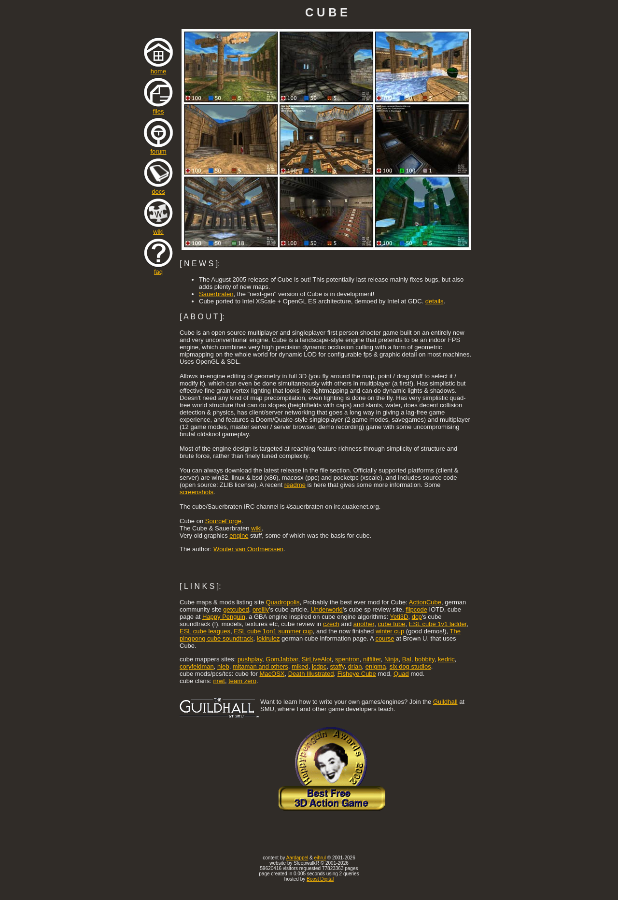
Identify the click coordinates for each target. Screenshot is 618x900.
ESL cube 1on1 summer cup (273, 631)
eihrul (319, 857)
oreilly (261, 609)
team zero (242, 681)
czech (331, 624)
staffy (337, 666)
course (384, 638)
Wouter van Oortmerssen (248, 549)
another (363, 624)
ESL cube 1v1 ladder (438, 624)
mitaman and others (260, 666)
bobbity (425, 659)
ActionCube (425, 602)
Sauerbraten (216, 294)
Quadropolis (282, 602)
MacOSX (271, 673)
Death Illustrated (311, 673)
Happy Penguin (223, 616)
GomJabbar (282, 659)
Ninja (391, 659)
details (434, 301)
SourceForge (223, 521)
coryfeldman (197, 666)
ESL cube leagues (205, 631)
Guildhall (445, 701)
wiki (158, 228)
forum (158, 148)
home (158, 68)
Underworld (326, 609)
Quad (401, 673)
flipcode (416, 609)
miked (300, 666)
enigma (375, 666)
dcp (417, 616)
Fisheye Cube (356, 673)
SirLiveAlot (317, 659)
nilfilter (372, 659)
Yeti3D (399, 616)
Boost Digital (320, 879)
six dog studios (410, 666)
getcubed (236, 609)
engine (238, 535)
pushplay (250, 659)
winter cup (390, 631)
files (158, 108)
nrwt (219, 681)
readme (295, 484)
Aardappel (297, 857)
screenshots (196, 492)
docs (158, 188)
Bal (406, 659)
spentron (347, 659)
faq (158, 268)
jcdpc (319, 666)
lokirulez (268, 638)
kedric (446, 659)
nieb (223, 666)
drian (355, 666)
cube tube (391, 624)
